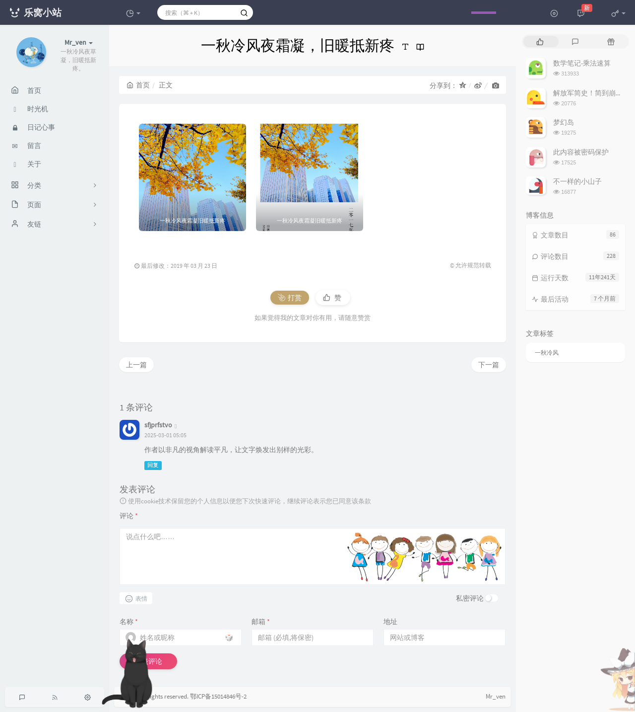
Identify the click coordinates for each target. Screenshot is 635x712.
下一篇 (488, 364)
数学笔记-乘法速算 (582, 63)
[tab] (540, 41)
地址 (390, 621)
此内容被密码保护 (581, 152)
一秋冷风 (547, 352)
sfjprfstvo (158, 424)
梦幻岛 (563, 122)
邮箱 (261, 621)
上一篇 (136, 364)
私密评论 (470, 598)
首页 (138, 84)
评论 (129, 515)
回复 (152, 465)
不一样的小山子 (577, 181)
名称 (129, 621)
